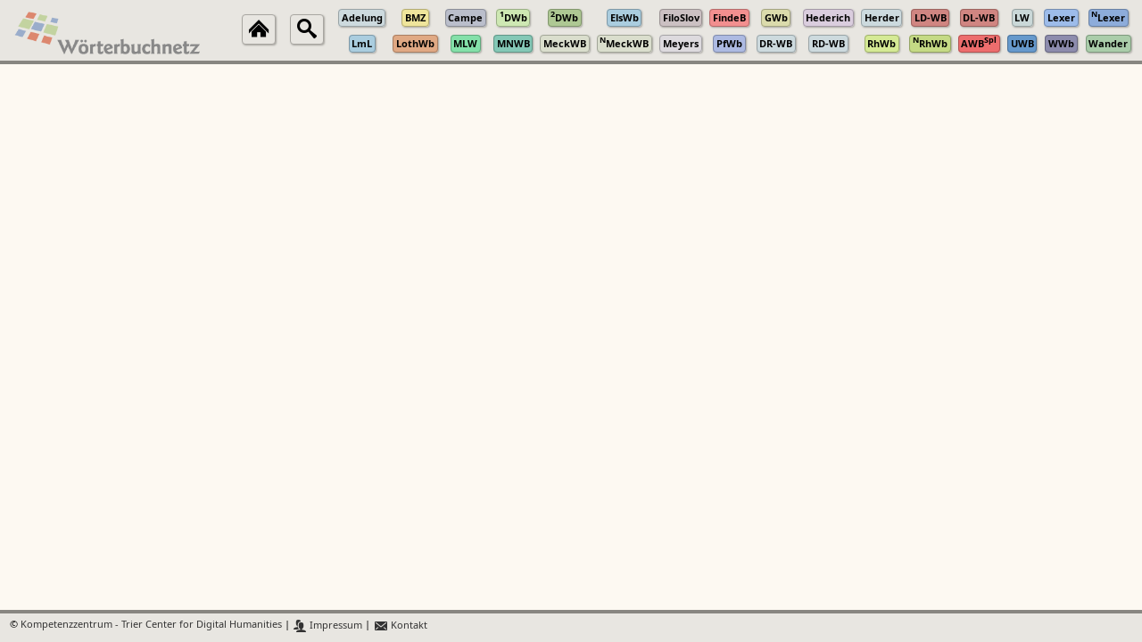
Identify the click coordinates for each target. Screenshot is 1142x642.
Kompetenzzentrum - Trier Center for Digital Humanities (151, 625)
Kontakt (400, 625)
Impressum (328, 625)
